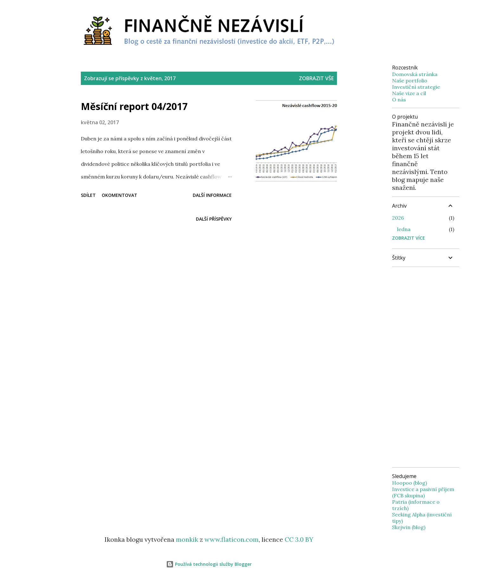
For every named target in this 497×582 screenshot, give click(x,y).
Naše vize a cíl (409, 93)
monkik (187, 539)
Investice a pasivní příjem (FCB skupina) (423, 492)
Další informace (212, 195)
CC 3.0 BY (299, 539)
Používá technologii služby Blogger (209, 564)
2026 (398, 218)
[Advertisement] (209, 266)
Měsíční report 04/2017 (134, 106)
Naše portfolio (409, 80)
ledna (403, 229)
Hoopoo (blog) (409, 483)
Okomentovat (119, 195)
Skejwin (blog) (408, 527)
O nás (399, 99)
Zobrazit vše (316, 78)
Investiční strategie (416, 87)
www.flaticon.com (231, 539)
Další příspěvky (214, 219)
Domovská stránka (414, 74)
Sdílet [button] (88, 195)
